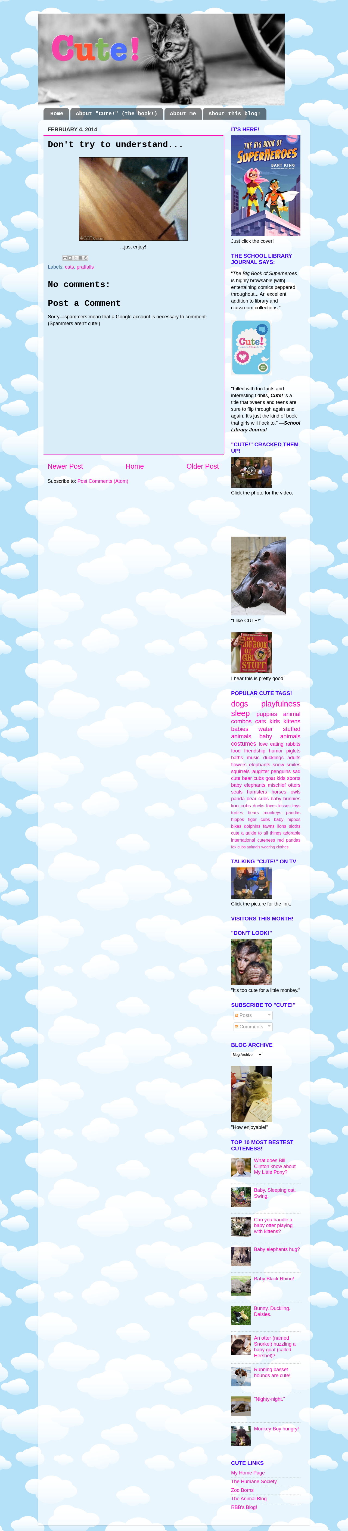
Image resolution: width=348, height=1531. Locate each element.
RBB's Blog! (244, 1507)
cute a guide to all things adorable (265, 832)
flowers (239, 764)
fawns (269, 826)
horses (279, 792)
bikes (236, 826)
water (266, 729)
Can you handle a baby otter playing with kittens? (273, 1225)
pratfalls (85, 267)
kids (274, 721)
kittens (292, 721)
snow (278, 764)
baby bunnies (285, 798)
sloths (294, 826)
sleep (240, 713)
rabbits (293, 744)
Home (56, 114)
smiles (293, 764)
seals (237, 792)
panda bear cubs (250, 798)
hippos (237, 819)
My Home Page (248, 1473)
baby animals (279, 736)
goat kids (275, 778)
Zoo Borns (242, 1490)
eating (276, 744)
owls (295, 792)
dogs (239, 703)
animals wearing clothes (268, 847)
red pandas (288, 840)
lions (281, 826)
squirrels (240, 771)
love (263, 744)
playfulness (280, 703)
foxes (271, 805)
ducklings (273, 757)
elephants (259, 764)
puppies (266, 714)
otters (294, 785)
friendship (254, 751)
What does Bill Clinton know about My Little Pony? (275, 1166)
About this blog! (235, 114)
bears (253, 812)
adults (293, 757)
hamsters (257, 792)
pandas (293, 812)
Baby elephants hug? (277, 1249)
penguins (281, 771)
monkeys (272, 812)
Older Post (203, 466)
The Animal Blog (249, 1498)
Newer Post (65, 466)
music (253, 757)
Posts (243, 1015)
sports (293, 778)
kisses (284, 805)
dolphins (252, 826)
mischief (277, 785)
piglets (293, 751)
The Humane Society (254, 1481)
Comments (249, 1026)
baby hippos (287, 819)
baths (237, 757)
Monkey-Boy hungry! (276, 1429)
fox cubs (238, 847)
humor (276, 751)
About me (183, 114)
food (236, 751)
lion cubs (241, 805)
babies (239, 729)
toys (296, 805)
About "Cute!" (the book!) (116, 114)
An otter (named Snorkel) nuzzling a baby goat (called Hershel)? (275, 1346)
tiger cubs (259, 819)
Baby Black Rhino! (274, 1278)
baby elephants (248, 785)
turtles (237, 812)
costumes (243, 743)
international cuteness (253, 840)
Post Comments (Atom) (102, 481)
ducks (258, 805)
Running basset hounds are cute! (272, 1372)
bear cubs (253, 778)
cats (69, 267)
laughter (260, 771)
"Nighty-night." (269, 1399)
